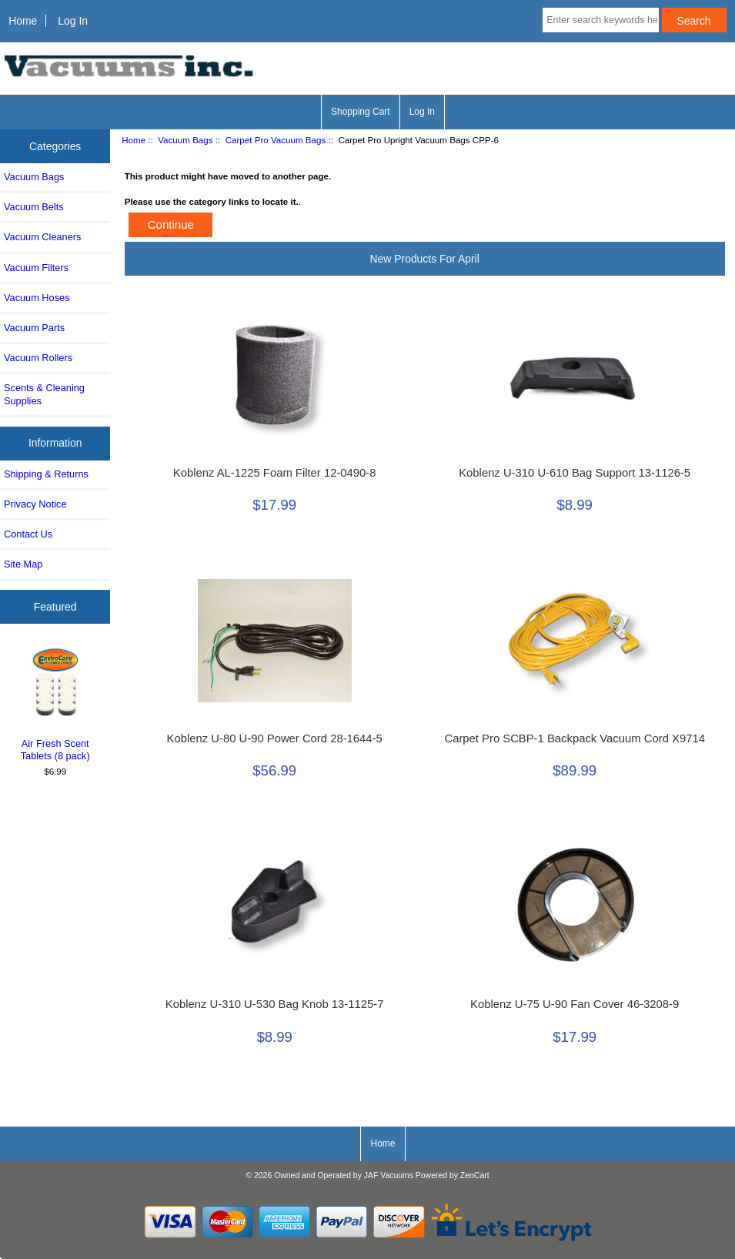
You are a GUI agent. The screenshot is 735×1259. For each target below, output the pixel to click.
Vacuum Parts (34, 327)
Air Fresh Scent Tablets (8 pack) (55, 703)
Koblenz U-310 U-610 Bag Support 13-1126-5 (574, 473)
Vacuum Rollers (38, 357)
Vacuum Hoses (37, 297)
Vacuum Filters (36, 267)
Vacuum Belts (34, 207)
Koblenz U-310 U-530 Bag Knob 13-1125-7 (274, 1004)
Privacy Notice (35, 504)
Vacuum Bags (185, 140)
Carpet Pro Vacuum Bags (276, 140)
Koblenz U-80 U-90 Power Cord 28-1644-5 (275, 738)
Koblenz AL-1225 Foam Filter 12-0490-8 (274, 473)
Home (22, 21)
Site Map (23, 564)
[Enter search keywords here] (600, 20)
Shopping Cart (360, 111)
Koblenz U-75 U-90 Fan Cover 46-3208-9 (574, 1004)
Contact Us (28, 534)
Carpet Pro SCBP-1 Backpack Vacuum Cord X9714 (574, 738)
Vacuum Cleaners (42, 237)
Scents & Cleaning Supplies (44, 394)
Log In (73, 21)
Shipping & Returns (46, 474)
